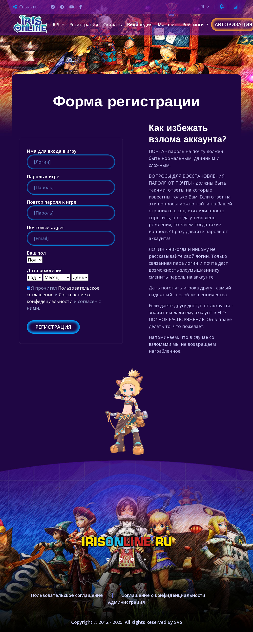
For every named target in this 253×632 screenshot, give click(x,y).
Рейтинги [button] (193, 24)
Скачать (112, 24)
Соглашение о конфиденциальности (163, 595)
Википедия (140, 24)
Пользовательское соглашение (67, 595)
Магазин (167, 24)
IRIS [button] (56, 24)
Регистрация (83, 24)
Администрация (126, 602)
